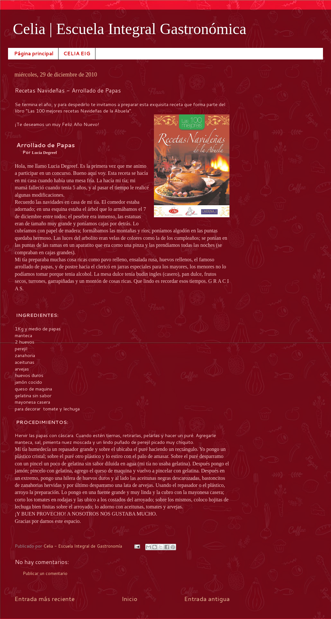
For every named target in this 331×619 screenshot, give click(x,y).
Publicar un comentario (45, 573)
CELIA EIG (76, 53)
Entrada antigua (207, 598)
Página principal (33, 53)
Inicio (129, 598)
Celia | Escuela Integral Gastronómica (129, 28)
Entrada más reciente (44, 598)
